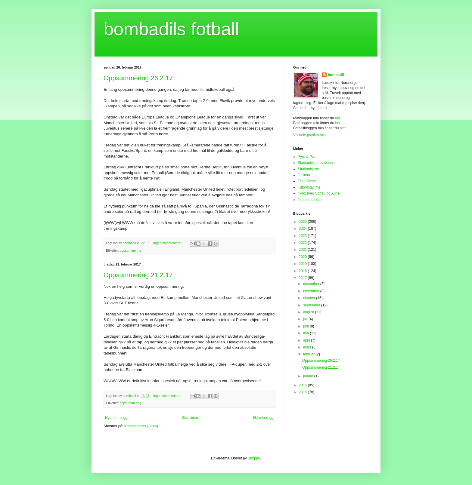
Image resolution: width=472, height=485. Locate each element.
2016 (303, 385)
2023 (303, 236)
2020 (303, 257)
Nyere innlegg (116, 418)
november (311, 291)
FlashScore (307, 181)
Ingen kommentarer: (168, 243)
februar (309, 354)
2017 (303, 278)
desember (311, 284)
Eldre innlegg (263, 418)
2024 (303, 228)
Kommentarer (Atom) (141, 426)
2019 (303, 264)
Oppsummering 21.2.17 (138, 275)
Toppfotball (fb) (309, 200)
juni (306, 326)
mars (307, 347)
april (307, 340)
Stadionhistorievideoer (316, 163)
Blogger (254, 458)
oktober (309, 298)
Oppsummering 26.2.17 (138, 78)
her (337, 118)
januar (308, 376)
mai (306, 333)
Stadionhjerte (308, 169)
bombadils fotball (171, 29)
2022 (303, 243)
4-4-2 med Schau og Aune (319, 193)
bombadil (336, 75)
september (312, 305)
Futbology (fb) (309, 187)
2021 (303, 249)
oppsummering (130, 250)
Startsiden (190, 418)
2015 (303, 392)
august (309, 312)
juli (306, 319)
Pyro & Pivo (307, 157)
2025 (303, 221)
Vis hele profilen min (309, 135)
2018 (303, 271)
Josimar (304, 175)
